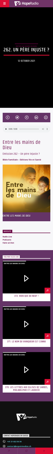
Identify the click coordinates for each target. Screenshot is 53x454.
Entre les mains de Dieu (26, 46)
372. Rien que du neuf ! (26, 296)
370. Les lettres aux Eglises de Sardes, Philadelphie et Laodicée (26, 388)
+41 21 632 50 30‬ (14, 441)
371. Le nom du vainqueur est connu (26, 342)
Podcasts (7, 239)
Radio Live (7, 236)
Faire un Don (8, 243)
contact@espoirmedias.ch (19, 446)
